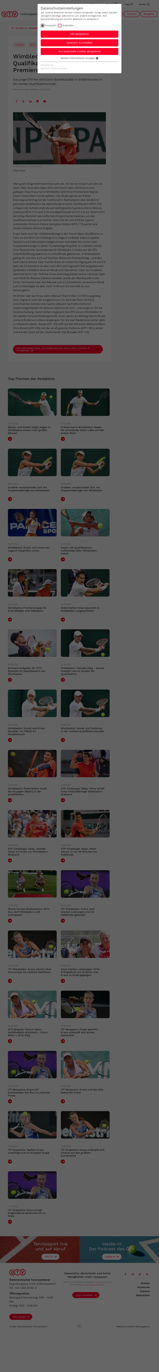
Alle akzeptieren (79, 34)
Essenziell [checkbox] (50, 25)
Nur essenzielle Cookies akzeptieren (80, 51)
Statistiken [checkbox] (68, 25)
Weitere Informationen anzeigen (79, 58)
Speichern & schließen (79, 42)
